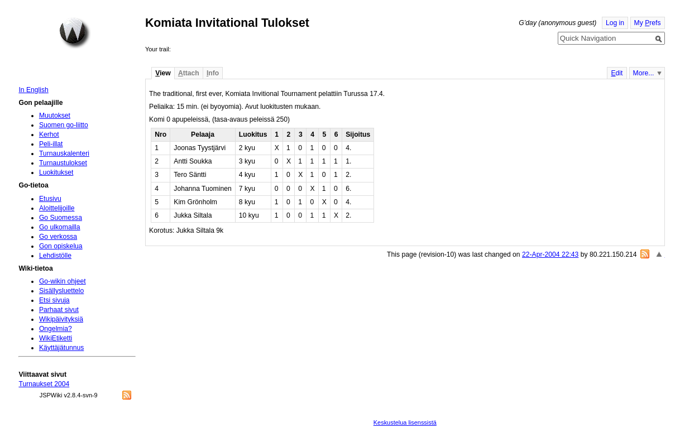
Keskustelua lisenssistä (405, 422)
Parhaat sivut (59, 310)
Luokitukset (56, 172)
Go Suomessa (60, 218)
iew (162, 73)
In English (33, 90)
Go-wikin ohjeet (62, 281)
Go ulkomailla (59, 227)
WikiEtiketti (55, 338)
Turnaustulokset (63, 163)
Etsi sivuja (54, 300)
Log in (615, 23)
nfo (213, 73)
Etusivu (50, 199)
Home (75, 33)
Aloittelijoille (57, 208)
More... (643, 73)
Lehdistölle (55, 256)
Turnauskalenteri (64, 153)
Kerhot (49, 134)
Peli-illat (51, 144)
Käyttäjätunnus (61, 348)
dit (616, 73)
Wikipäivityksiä (61, 319)
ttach (188, 73)
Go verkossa (58, 237)
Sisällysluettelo (61, 291)
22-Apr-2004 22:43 (550, 254)
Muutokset (54, 115)
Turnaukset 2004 (43, 384)
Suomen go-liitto (63, 125)
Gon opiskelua (61, 246)
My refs (647, 23)
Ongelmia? (55, 329)
